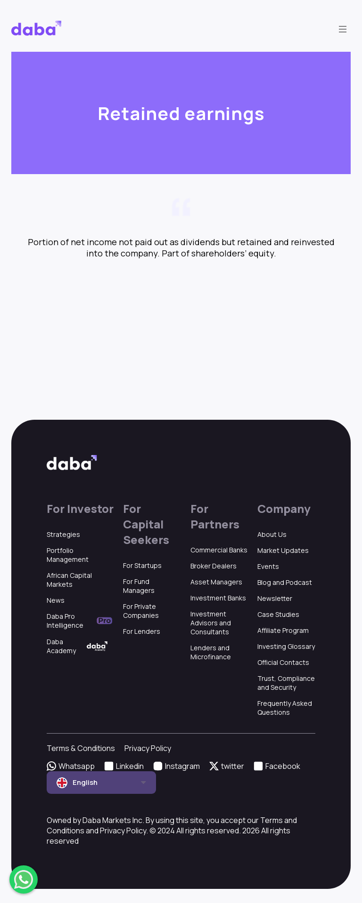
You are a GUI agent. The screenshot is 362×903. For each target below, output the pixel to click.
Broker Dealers (213, 565)
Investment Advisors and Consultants (210, 622)
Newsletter (274, 598)
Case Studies (278, 614)
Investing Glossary (286, 646)
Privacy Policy (147, 748)
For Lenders (141, 631)
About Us (272, 534)
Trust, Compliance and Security (286, 683)
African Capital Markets (69, 580)
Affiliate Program (283, 630)
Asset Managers (216, 581)
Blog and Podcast (284, 582)
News (56, 600)
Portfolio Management (68, 555)
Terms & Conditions (81, 748)
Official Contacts (283, 662)
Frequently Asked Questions (284, 708)
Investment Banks (218, 597)
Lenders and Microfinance (210, 652)
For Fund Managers (139, 586)
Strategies (63, 534)
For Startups (142, 565)
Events (268, 566)
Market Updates (283, 550)
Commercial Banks (218, 549)
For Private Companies (141, 611)
